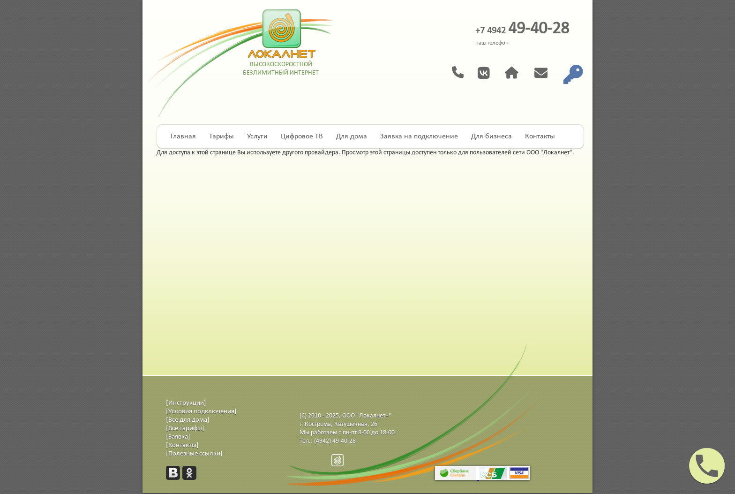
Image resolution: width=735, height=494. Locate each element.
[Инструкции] (186, 403)
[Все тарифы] (185, 428)
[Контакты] (182, 445)
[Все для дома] (188, 420)
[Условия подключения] (201, 411)
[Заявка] (178, 437)
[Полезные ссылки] (194, 453)
